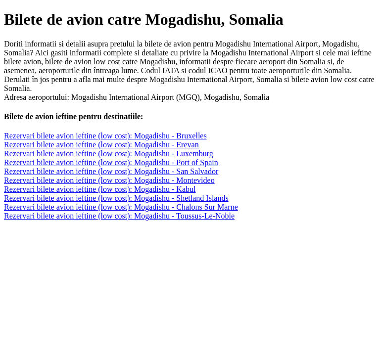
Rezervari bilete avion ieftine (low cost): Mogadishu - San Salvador (111, 171)
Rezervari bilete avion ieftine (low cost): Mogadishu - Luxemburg (108, 153)
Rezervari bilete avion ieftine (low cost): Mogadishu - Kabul (99, 189)
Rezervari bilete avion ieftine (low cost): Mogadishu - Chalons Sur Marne (121, 207)
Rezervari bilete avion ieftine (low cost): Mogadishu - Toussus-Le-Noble (119, 216)
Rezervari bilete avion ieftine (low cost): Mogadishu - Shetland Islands (116, 198)
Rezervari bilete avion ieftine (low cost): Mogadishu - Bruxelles (105, 136)
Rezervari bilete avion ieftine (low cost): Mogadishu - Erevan (101, 144)
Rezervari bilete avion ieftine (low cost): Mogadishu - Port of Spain (111, 162)
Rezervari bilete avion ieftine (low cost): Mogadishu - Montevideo (109, 180)
